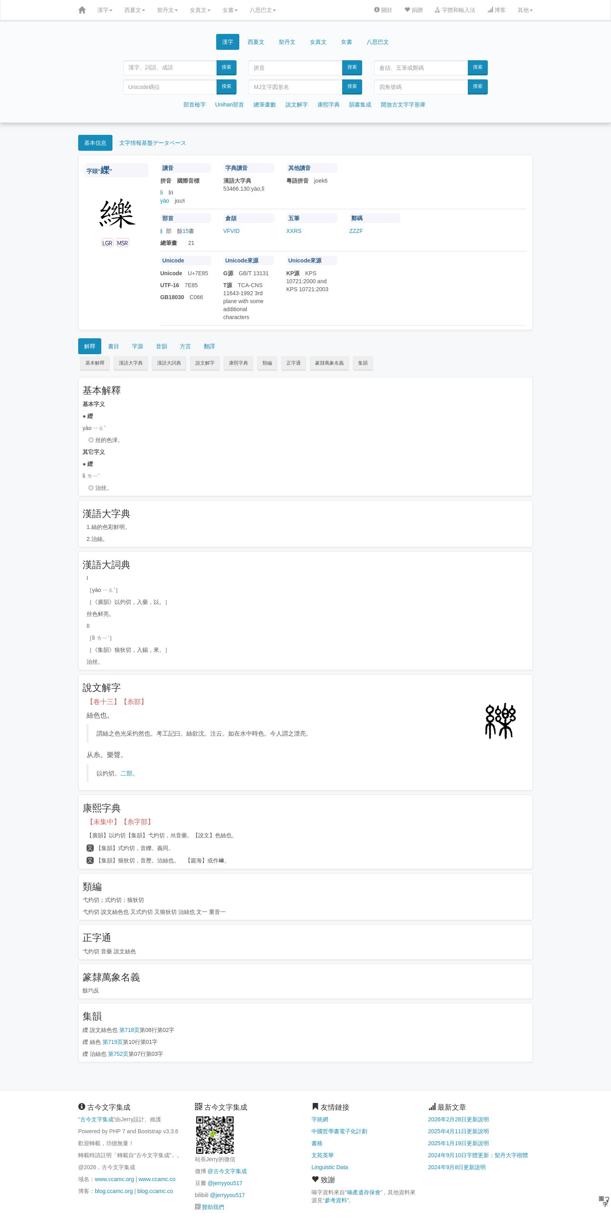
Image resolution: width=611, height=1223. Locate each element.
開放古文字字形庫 (403, 104)
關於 (383, 10)
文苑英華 (322, 1155)
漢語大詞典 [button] (169, 363)
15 (186, 231)
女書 (230, 10)
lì (161, 192)
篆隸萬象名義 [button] (329, 363)
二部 (126, 773)
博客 (496, 10)
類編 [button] (267, 363)
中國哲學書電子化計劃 (339, 1131)
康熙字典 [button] (238, 363)
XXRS (294, 231)
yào (165, 200)
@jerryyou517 (224, 1183)
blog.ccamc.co (155, 1191)
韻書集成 (360, 104)
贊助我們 (213, 1207)
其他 (525, 10)
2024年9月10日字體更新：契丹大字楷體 (478, 1155)
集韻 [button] (363, 363)
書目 (113, 346)
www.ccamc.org (114, 1179)
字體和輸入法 (455, 10)
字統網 (319, 1119)
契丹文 (167, 10)
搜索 (226, 67)
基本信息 (95, 143)
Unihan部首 (229, 104)
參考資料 (336, 1200)
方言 (185, 346)
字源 (137, 346)
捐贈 (413, 10)
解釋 (89, 346)
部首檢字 (194, 104)
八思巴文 (263, 10)
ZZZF (356, 231)
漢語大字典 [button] (131, 363)
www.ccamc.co (156, 1179)
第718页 (129, 1030)
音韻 (161, 346)
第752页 (118, 1054)
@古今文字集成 (226, 1171)
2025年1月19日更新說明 (458, 1143)
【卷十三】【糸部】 (117, 702)
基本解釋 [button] (94, 363)
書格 (317, 1143)
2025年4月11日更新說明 (458, 1131)
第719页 (112, 1042)
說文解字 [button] (205, 363)
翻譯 (209, 346)
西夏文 (134, 10)
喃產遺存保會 (363, 1192)
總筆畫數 (265, 104)
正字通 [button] (293, 363)
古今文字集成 (97, 1119)
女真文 (200, 10)
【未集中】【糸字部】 (120, 822)
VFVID (231, 231)
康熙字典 (328, 104)
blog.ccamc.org (114, 1191)
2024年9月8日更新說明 (457, 1167)
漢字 (104, 10)
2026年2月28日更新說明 (458, 1119)
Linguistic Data (329, 1167)
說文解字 (297, 104)
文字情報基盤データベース (152, 143)
